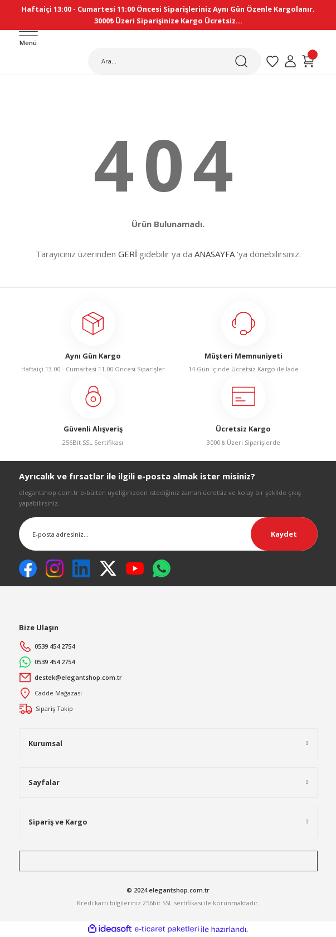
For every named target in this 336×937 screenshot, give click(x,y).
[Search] (174, 61)
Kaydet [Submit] (284, 534)
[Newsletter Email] (168, 534)
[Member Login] (290, 61)
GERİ (127, 253)
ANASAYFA (214, 253)
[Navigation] (28, 39)
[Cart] (308, 61)
